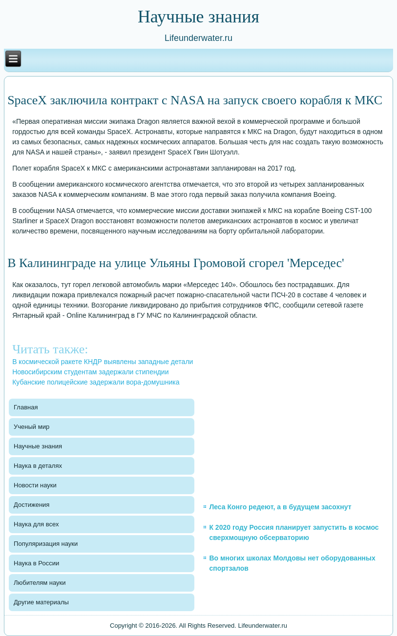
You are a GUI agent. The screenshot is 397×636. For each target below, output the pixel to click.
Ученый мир (31, 426)
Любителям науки (39, 582)
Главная (26, 407)
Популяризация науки (46, 543)
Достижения (31, 504)
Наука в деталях (38, 465)
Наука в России (36, 563)
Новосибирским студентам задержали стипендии (90, 372)
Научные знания (38, 446)
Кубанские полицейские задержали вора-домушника (95, 382)
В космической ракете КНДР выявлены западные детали (102, 362)
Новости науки (35, 485)
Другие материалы (41, 602)
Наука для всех (36, 524)
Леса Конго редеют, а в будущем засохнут (280, 507)
